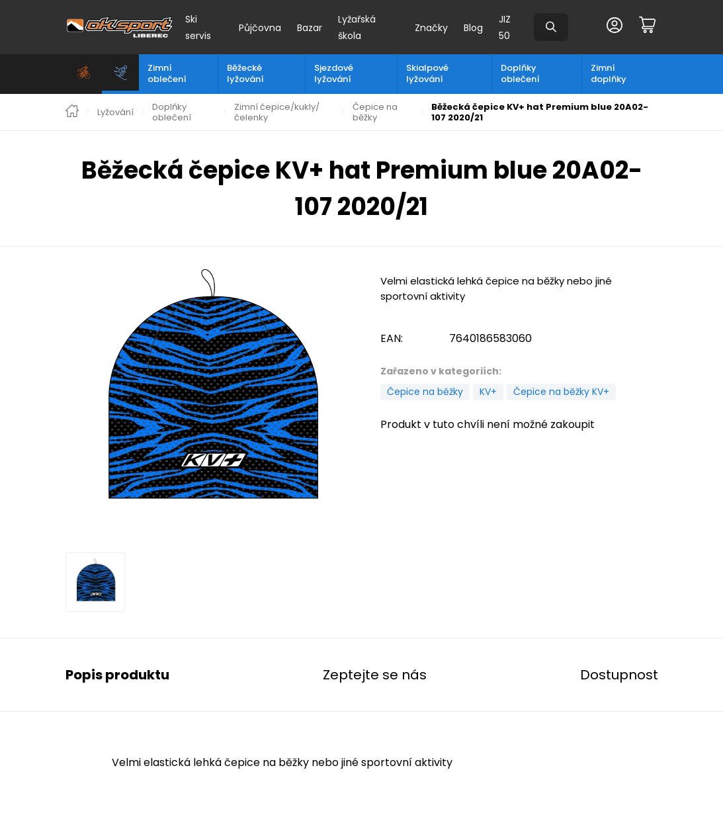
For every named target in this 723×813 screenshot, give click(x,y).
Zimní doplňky (608, 73)
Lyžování (115, 112)
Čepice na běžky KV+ (561, 391)
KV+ (488, 391)
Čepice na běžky (375, 112)
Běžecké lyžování (245, 73)
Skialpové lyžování (427, 73)
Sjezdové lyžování (333, 73)
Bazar (309, 27)
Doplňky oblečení (520, 73)
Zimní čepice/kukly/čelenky (276, 112)
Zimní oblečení (167, 73)
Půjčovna (260, 27)
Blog (473, 27)
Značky (431, 27)
